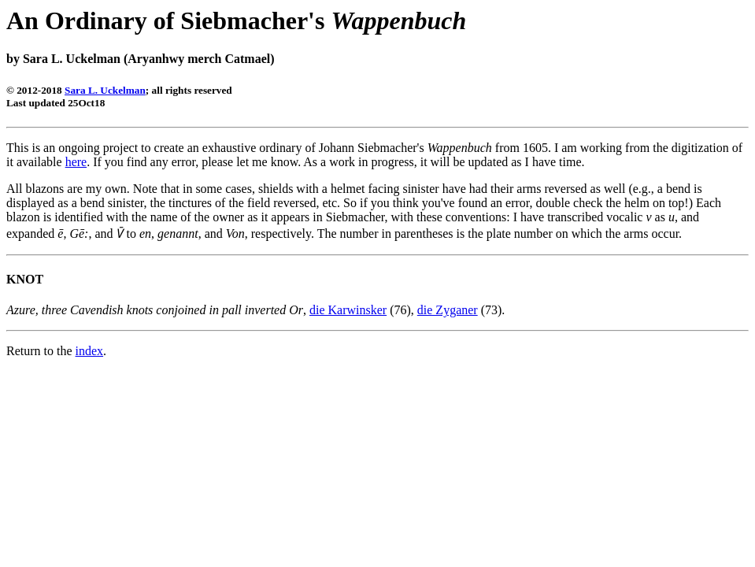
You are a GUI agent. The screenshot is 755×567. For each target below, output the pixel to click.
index (90, 351)
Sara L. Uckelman (105, 90)
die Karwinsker (348, 310)
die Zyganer (447, 310)
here (76, 162)
